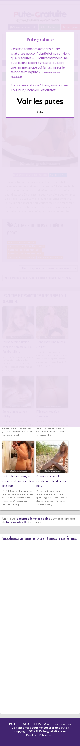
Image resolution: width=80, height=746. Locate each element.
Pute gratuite (46, 735)
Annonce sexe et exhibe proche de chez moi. (51, 480)
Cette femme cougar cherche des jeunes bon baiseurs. (18, 480)
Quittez (40, 112)
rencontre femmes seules (32, 518)
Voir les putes (40, 101)
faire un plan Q (16, 522)
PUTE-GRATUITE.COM (25, 724)
